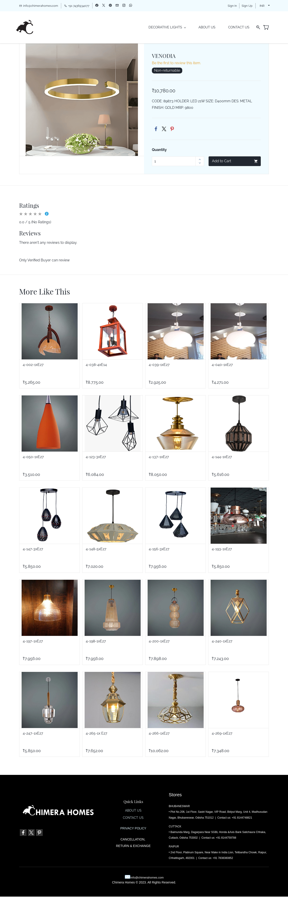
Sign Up (247, 5)
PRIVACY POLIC (132, 829)
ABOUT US (133, 811)
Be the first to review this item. (176, 63)
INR (262, 5)
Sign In (232, 5)
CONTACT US (133, 818)
